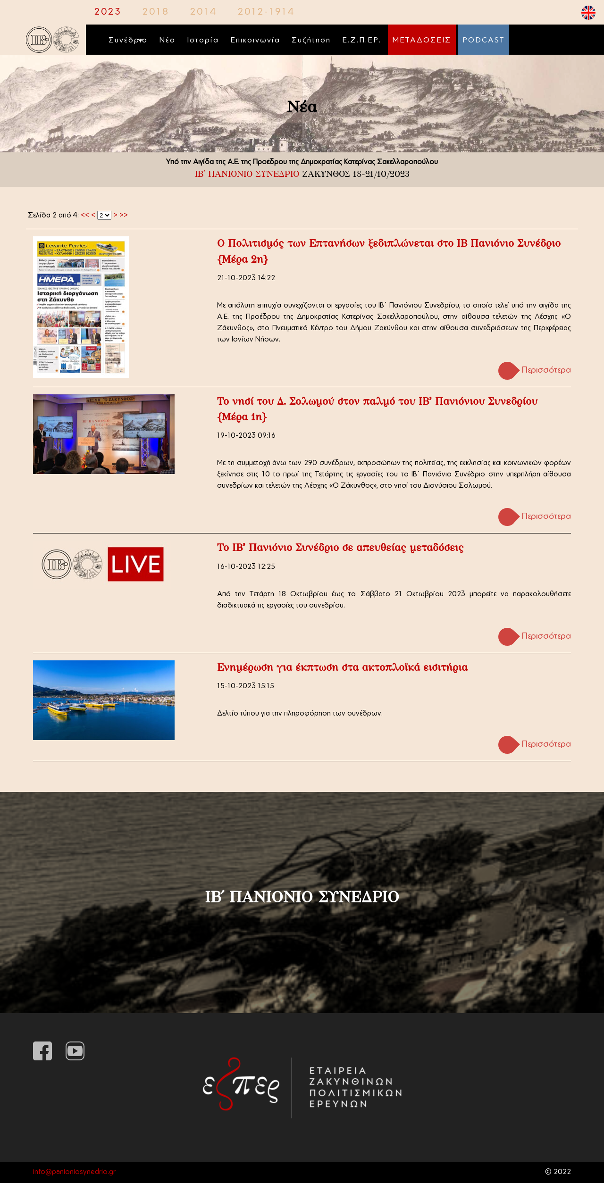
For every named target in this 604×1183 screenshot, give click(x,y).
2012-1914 (266, 12)
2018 (156, 12)
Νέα (167, 40)
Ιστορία (203, 40)
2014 (203, 12)
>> (123, 215)
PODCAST (483, 40)
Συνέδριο (128, 40)
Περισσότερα (546, 370)
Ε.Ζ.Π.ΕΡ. (361, 40)
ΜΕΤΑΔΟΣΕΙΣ (422, 40)
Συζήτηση (311, 40)
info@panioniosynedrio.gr (74, 1172)
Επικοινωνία (255, 40)
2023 (108, 12)
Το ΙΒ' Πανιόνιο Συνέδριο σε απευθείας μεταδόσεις (340, 548)
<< (85, 215)
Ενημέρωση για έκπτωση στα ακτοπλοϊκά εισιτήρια (342, 668)
